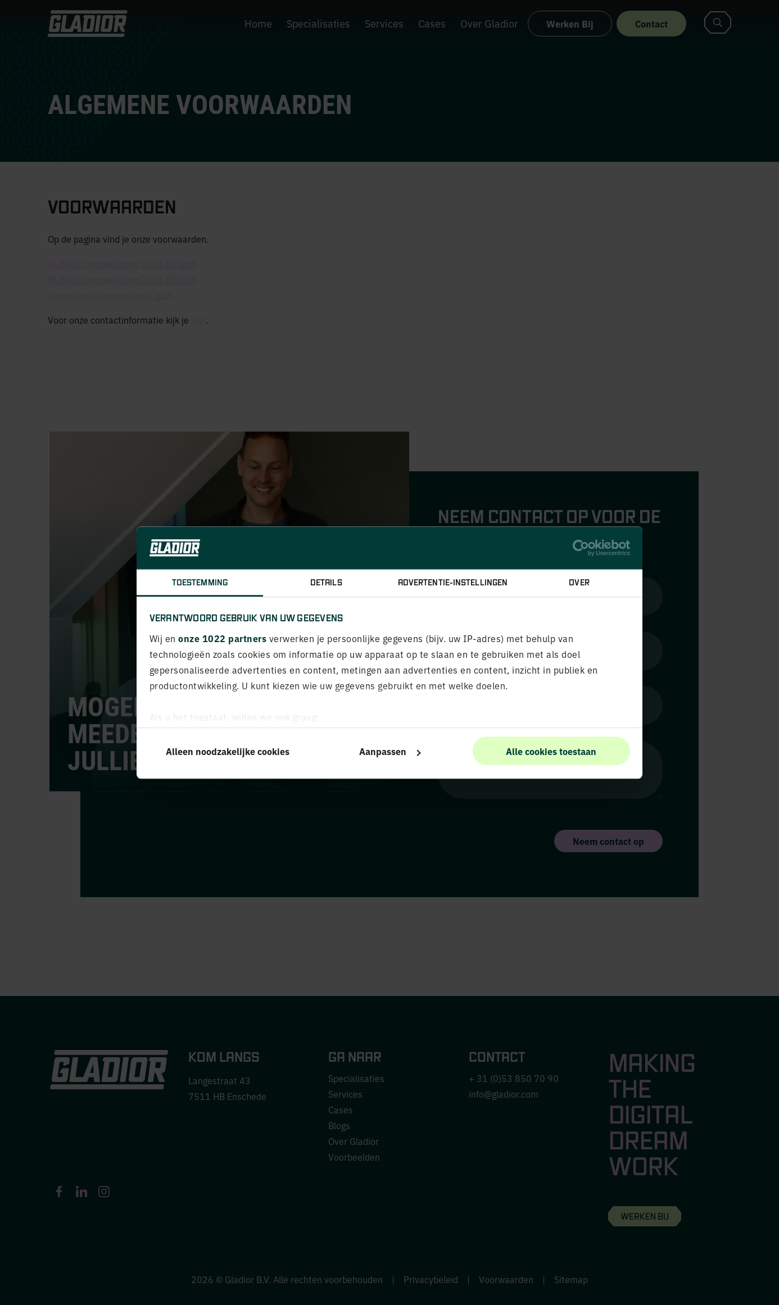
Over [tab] (579, 582)
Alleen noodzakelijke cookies (227, 751)
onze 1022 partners (222, 638)
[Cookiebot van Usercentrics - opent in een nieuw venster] (581, 547)
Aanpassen (390, 751)
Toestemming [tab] (200, 582)
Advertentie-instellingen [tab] (453, 582)
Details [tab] (326, 582)
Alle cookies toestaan (551, 751)
